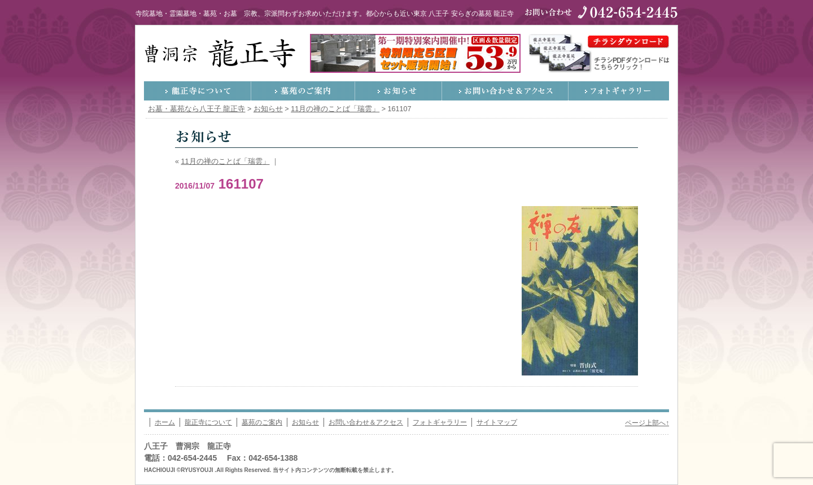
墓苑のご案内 (303, 91)
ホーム (165, 422)
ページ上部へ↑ (647, 423)
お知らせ (398, 91)
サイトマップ (497, 422)
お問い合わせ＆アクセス (505, 91)
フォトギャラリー (619, 91)
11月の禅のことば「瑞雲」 (225, 161)
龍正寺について (197, 91)
